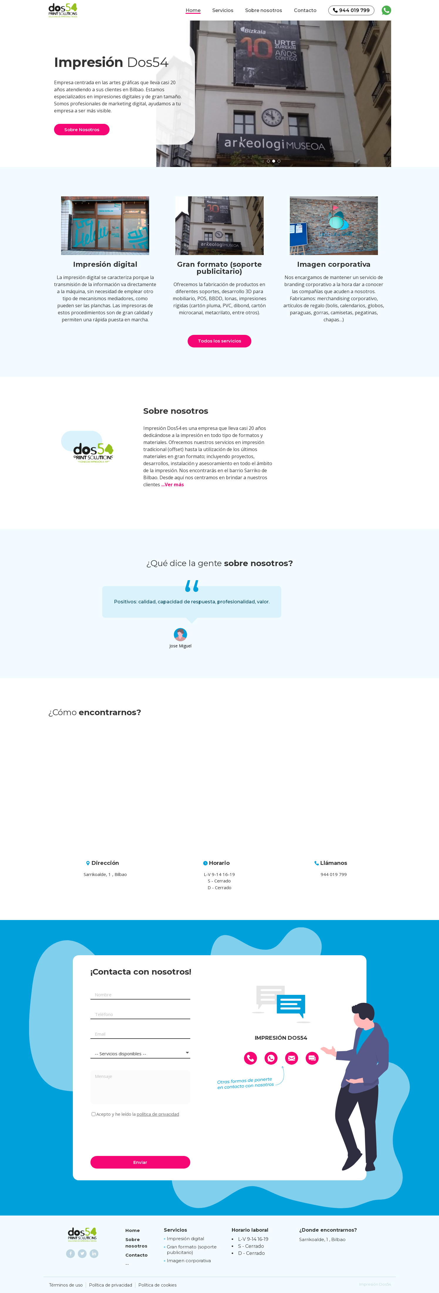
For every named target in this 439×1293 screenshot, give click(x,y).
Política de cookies (157, 1285)
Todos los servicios (219, 341)
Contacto (305, 10)
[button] (268, 161)
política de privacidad (158, 1114)
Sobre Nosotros (81, 129)
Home (193, 10)
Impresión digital (185, 1238)
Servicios (222, 10)
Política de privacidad (110, 1285)
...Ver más (172, 484)
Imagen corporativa (189, 1260)
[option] (273, 93)
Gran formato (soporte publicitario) (192, 1249)
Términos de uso (66, 1285)
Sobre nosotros (263, 10)
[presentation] (135, 1135)
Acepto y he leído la (137, 1114)
